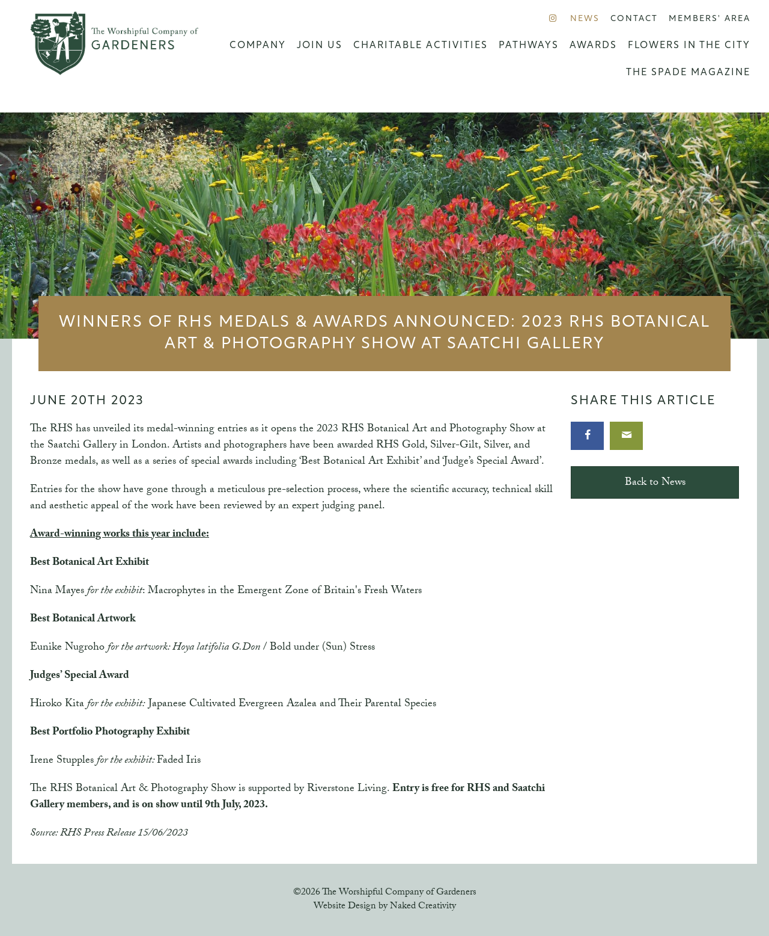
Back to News (655, 483)
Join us (319, 46)
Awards (593, 46)
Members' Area (709, 18)
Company (257, 46)
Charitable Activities (420, 46)
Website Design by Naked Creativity (385, 907)
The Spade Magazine (688, 73)
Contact (634, 18)
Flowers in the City (689, 46)
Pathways (529, 46)
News (585, 18)
